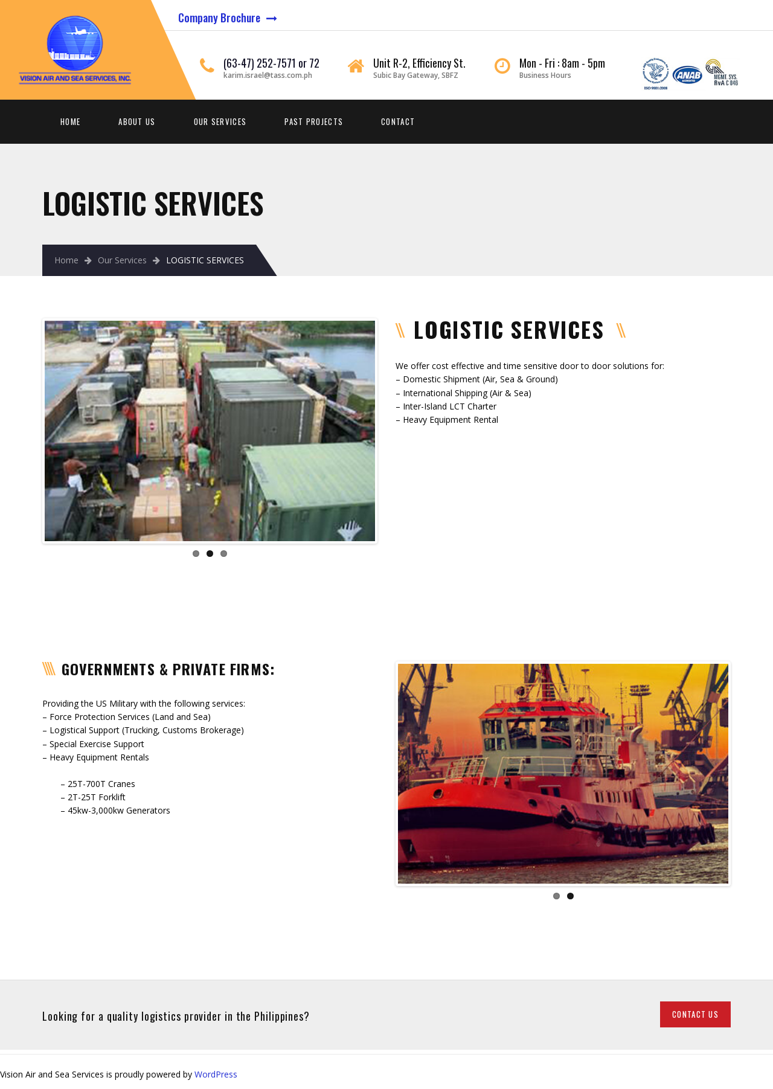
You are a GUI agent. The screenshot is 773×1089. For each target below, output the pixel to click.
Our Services (220, 121)
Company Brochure (219, 17)
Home (70, 121)
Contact (398, 121)
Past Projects (313, 121)
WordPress (215, 1074)
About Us (136, 121)
